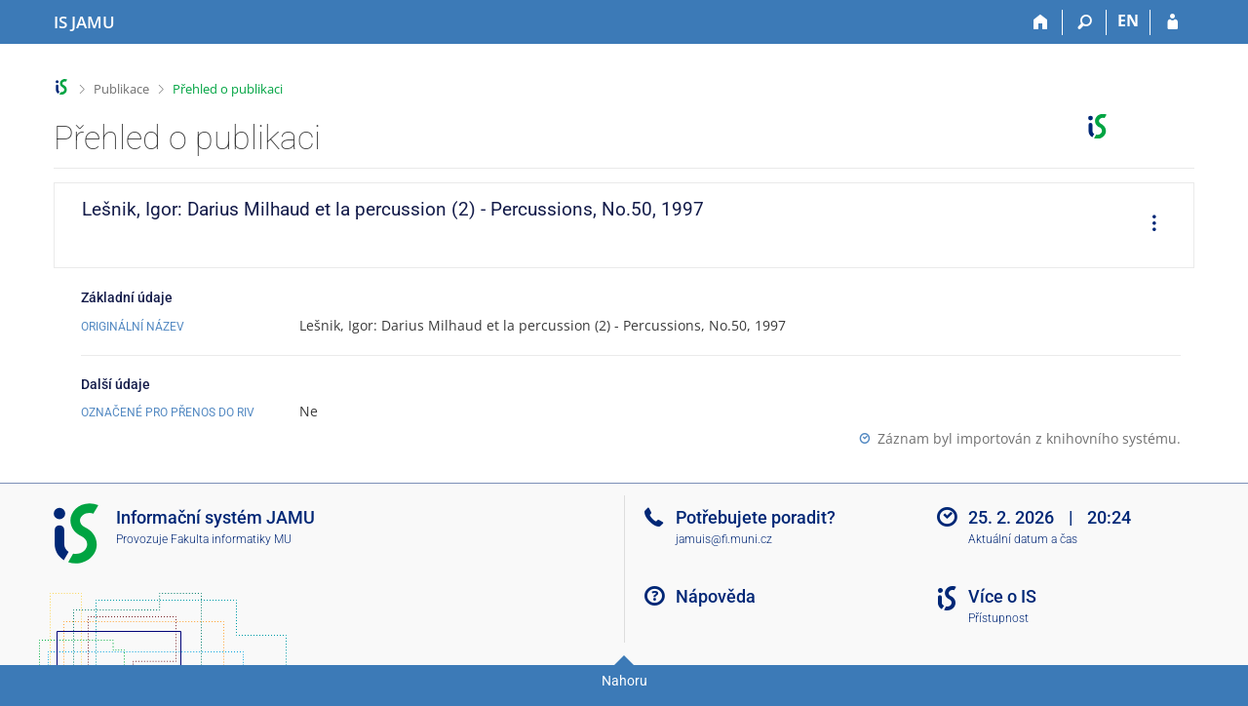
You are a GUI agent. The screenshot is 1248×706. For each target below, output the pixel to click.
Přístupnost (998, 618)
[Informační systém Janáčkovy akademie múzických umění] (84, 22)
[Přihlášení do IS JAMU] (1172, 22)
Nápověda (716, 596)
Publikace (121, 89)
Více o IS (1002, 596)
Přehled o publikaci (228, 89)
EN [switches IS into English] (1128, 20)
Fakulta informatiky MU (231, 539)
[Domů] (1041, 22)
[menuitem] (1147, 225)
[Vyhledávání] (1085, 22)
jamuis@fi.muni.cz (724, 539)
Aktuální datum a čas (1022, 539)
